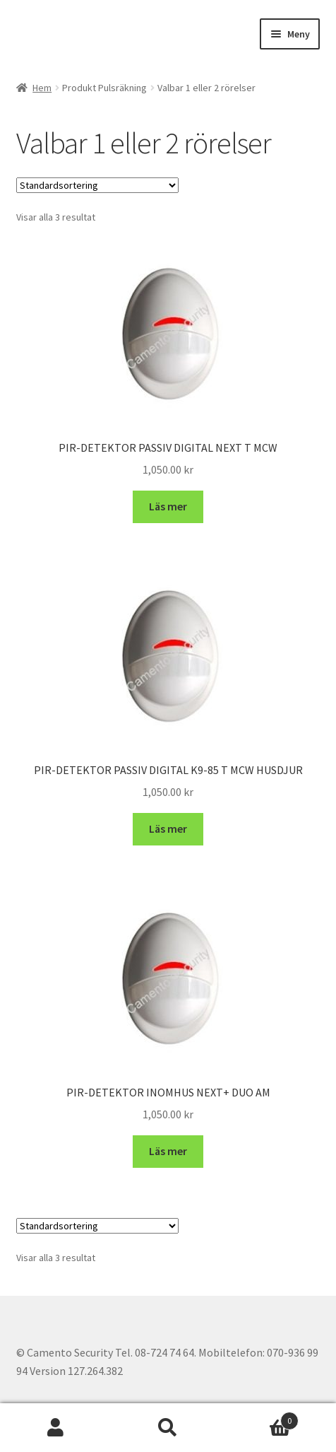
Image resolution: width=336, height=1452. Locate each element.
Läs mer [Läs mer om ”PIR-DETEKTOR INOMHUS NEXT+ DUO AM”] (168, 1151)
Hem (42, 87)
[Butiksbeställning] (97, 185)
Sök (168, 1428)
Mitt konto (56, 1428)
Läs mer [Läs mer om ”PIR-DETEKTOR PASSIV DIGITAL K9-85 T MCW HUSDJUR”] (168, 828)
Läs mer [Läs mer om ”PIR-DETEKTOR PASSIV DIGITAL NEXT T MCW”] (168, 506)
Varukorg (261, 1417)
